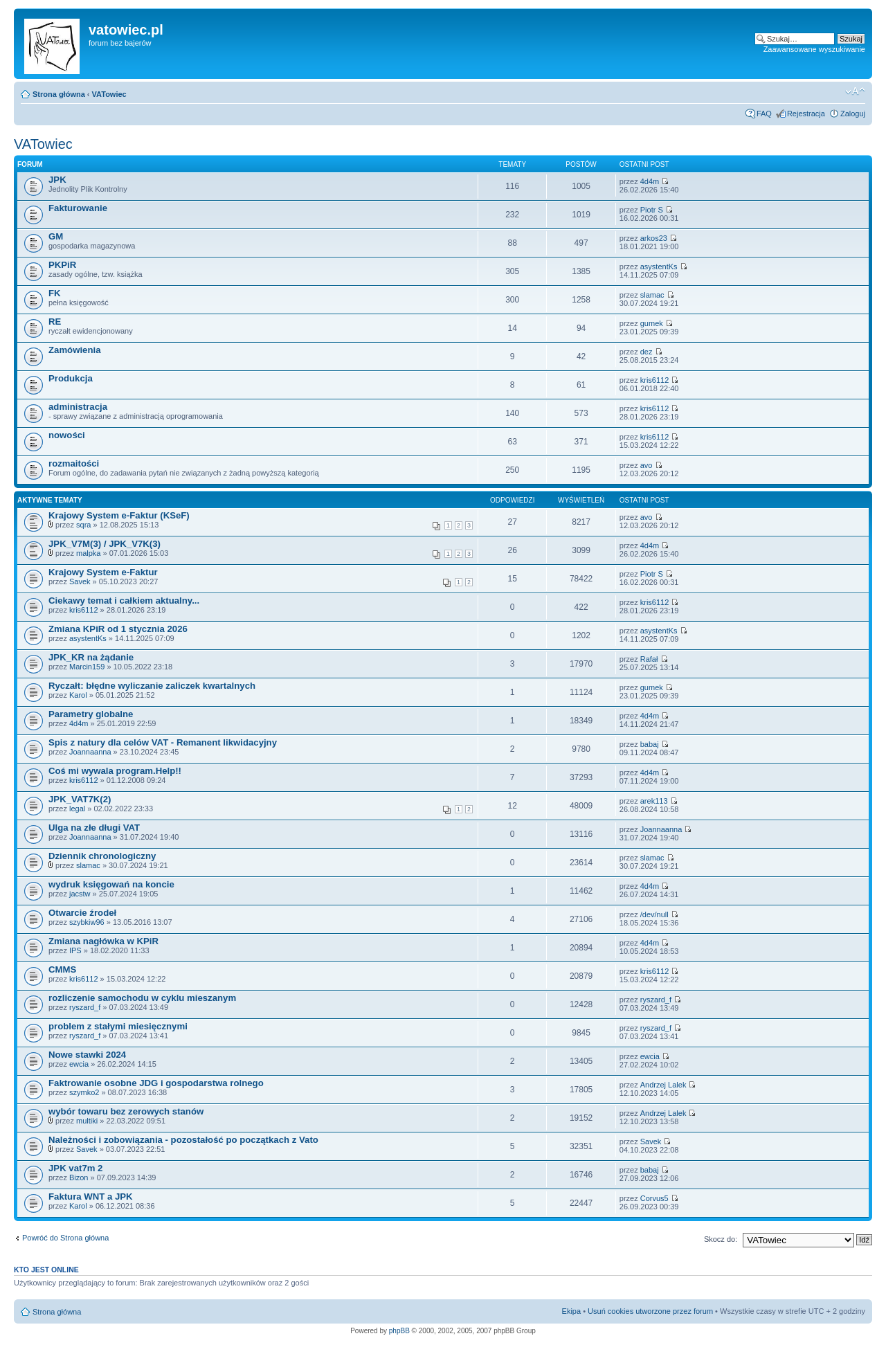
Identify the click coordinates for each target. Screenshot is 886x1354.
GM (55, 236)
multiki (87, 1121)
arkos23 (653, 238)
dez (646, 351)
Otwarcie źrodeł (82, 913)
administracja (77, 406)
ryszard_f (84, 1007)
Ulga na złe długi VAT (94, 827)
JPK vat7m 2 (75, 1168)
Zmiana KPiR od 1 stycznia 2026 (118, 629)
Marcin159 (87, 666)
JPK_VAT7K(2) (79, 799)
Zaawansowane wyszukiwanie (814, 49)
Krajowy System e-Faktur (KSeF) (119, 515)
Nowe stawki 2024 (87, 1054)
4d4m (650, 181)
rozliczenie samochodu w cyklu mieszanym (142, 998)
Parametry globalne (90, 714)
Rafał (649, 659)
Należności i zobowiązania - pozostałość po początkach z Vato (183, 1140)
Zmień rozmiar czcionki (855, 91)
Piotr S (651, 210)
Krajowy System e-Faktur (103, 572)
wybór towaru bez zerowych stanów (126, 1111)
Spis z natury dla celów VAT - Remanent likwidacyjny (162, 742)
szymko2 (84, 1092)
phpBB (399, 1331)
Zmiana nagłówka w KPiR (103, 941)
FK (54, 293)
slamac (652, 295)
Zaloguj (852, 113)
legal (77, 808)
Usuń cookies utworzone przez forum (650, 1311)
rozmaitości (73, 463)
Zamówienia (74, 350)
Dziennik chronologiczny (102, 856)
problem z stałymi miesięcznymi (118, 1026)
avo (646, 465)
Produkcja (70, 378)
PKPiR (62, 265)
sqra (83, 525)
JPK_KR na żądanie (91, 657)
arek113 (654, 801)
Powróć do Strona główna (65, 1238)
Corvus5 (654, 1198)
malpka (88, 553)
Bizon (79, 1177)
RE (54, 321)
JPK (57, 179)
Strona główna (59, 94)
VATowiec (109, 94)
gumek (651, 323)
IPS (75, 950)
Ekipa (571, 1311)
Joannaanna (90, 752)
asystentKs (659, 266)
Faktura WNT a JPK (90, 1196)
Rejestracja (806, 113)
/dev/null (654, 914)
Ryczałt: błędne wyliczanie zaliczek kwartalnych (151, 685)
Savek (80, 581)
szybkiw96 (87, 922)
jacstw (80, 894)
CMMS (62, 969)
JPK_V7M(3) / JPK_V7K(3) (104, 544)
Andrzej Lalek (663, 1085)
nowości (66, 435)
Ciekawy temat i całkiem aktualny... (123, 600)
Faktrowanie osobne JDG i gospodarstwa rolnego (156, 1083)
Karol (78, 695)
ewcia (79, 1064)
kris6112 (654, 380)
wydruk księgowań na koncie (111, 884)
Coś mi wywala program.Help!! (114, 771)
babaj (649, 744)
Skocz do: (720, 1239)
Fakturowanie (77, 208)
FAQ (764, 113)
